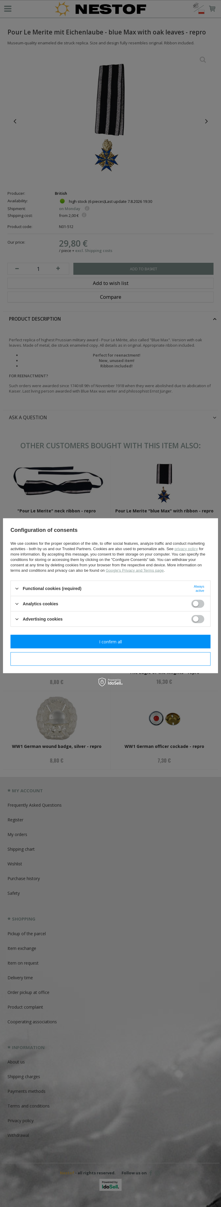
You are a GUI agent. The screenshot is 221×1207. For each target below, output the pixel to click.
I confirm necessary (111, 659)
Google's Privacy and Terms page (135, 570)
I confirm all (110, 641)
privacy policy (186, 549)
